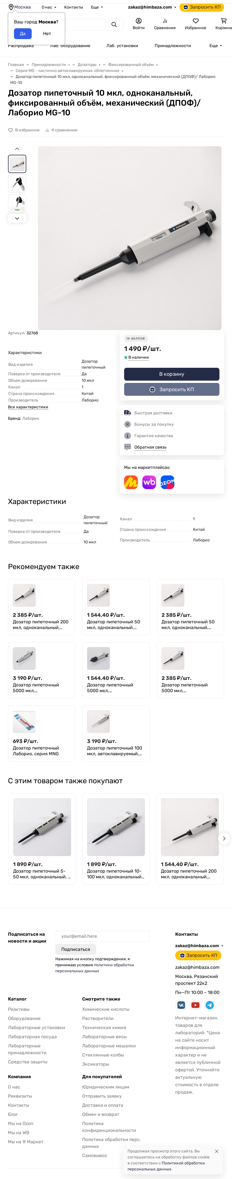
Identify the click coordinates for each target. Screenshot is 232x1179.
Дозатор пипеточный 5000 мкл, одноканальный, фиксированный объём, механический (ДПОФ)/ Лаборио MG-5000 (113, 688)
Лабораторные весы (104, 1036)
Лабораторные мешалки (109, 1046)
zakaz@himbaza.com (150, 7)
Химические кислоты (105, 1009)
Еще (95, 7)
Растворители (98, 1018)
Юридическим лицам (105, 1087)
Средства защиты (27, 1061)
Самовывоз (94, 1155)
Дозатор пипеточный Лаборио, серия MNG (36, 750)
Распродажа (21, 45)
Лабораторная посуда (32, 1036)
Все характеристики (28, 407)
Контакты (73, 7)
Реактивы (18, 1009)
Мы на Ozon (20, 1123)
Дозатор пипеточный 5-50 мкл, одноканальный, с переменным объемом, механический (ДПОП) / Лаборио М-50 (41, 874)
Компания (19, 1076)
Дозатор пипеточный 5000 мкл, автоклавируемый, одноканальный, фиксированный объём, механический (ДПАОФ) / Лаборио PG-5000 (41, 688)
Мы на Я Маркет (25, 1141)
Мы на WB (18, 1132)
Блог (13, 1114)
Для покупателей (102, 1076)
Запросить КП (202, 7)
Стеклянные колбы (103, 1055)
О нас (47, 7)
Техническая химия (104, 1027)
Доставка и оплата (102, 1105)
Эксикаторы (95, 1064)
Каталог (17, 999)
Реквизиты (20, 1096)
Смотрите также (101, 999)
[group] (129, 238)
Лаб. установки (122, 45)
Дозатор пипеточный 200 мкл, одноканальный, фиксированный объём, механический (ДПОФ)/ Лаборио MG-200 (40, 624)
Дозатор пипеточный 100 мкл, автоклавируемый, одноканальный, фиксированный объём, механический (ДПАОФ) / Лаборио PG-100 (115, 751)
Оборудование (24, 1018)
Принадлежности (173, 45)
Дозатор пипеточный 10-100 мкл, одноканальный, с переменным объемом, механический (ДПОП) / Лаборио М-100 (115, 874)
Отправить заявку (102, 1096)
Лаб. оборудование (70, 45)
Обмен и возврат (100, 1114)
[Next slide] (17, 218)
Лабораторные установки (36, 1027)
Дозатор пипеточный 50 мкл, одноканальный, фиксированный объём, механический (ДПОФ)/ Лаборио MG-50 (113, 624)
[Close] (216, 1151)
